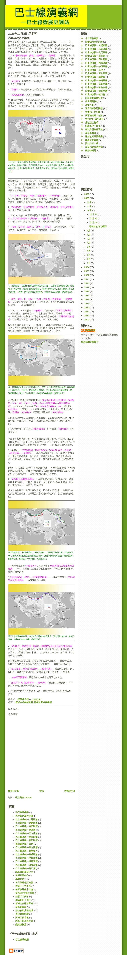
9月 (89, 230)
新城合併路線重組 (24, 702)
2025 (87, 198)
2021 (87, 279)
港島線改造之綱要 (98, 226)
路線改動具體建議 (42, 702)
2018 (87, 291)
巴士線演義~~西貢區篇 (96, 63)
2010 (87, 315)
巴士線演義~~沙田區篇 (96, 66)
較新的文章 (13, 791)
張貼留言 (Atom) (23, 797)
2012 (87, 307)
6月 (89, 242)
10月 (89, 210)
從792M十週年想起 (94, 119)
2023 (87, 271)
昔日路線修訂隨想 (94, 108)
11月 (89, 206)
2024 (87, 267)
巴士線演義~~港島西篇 (96, 84)
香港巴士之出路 (92, 112)
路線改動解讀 (91, 140)
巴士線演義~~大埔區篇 (96, 45)
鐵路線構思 (90, 150)
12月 (89, 202)
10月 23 (94, 214)
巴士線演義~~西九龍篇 (96, 59)
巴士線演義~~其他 (94, 70)
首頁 (41, 791)
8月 (89, 234)
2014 (87, 303)
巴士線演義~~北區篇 (95, 56)
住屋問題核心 (91, 101)
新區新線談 (90, 133)
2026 (87, 194)
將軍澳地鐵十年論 (94, 115)
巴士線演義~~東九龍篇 (96, 73)
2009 (87, 319)
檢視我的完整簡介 (89, 342)
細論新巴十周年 (92, 126)
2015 (87, 299)
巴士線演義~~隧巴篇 (95, 94)
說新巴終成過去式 (94, 147)
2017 (87, 295)
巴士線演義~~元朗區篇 (96, 49)
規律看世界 (89, 330)
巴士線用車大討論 (94, 42)
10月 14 (94, 218)
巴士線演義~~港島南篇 (96, 91)
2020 (87, 283)
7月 (89, 238)
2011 (87, 311)
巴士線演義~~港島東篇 (96, 87)
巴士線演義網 (22, 939)
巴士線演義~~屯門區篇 (96, 52)
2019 (87, 287)
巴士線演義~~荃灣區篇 (96, 80)
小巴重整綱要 (91, 38)
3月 (89, 255)
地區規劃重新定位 (94, 98)
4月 (89, 251)
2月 (89, 259)
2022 (87, 275)
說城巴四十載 (91, 143)
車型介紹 (89, 105)
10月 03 (94, 222)
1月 (89, 263)
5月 (89, 246)
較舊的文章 (69, 791)
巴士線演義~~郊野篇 (95, 77)
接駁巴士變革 (91, 122)
